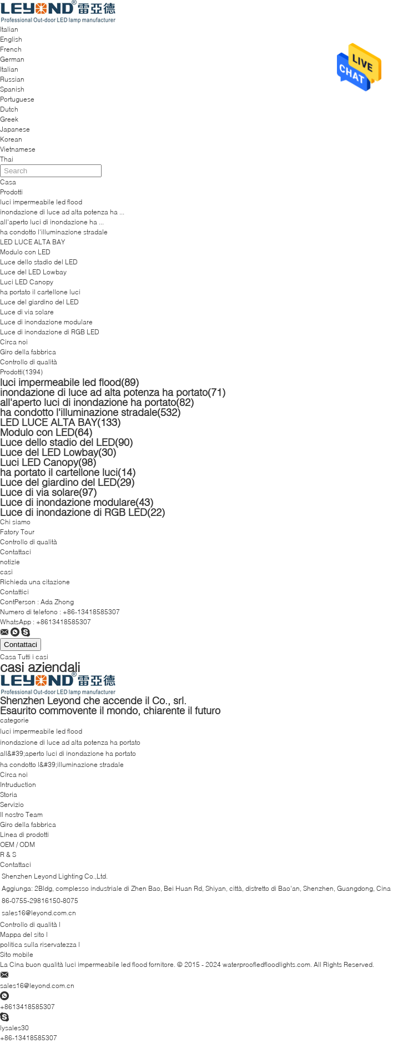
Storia (8, 794)
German (12, 59)
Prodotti (11, 192)
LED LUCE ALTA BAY (32, 242)
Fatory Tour (17, 532)
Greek (9, 119)
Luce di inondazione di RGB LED (49, 332)
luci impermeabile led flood (41, 202)
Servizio (12, 804)
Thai (6, 159)
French (11, 49)
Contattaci (15, 552)
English (11, 39)
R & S (8, 854)
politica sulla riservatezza (38, 944)
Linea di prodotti (24, 834)
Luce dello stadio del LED (39, 262)
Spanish (12, 89)
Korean (11, 139)
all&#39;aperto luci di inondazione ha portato (68, 753)
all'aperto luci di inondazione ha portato (97, 402)
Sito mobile (16, 954)
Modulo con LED (25, 252)
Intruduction (18, 784)
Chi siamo (15, 522)
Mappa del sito (22, 934)
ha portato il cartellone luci (40, 292)
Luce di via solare (27, 312)
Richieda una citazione (35, 582)
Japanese (15, 129)
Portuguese (17, 99)
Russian (12, 79)
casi (6, 572)
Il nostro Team (21, 814)
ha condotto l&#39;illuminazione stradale (62, 764)
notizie (10, 562)
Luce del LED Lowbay (33, 272)
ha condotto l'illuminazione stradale (54, 232)
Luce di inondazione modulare (46, 322)
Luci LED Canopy (26, 282)
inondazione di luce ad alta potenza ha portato (112, 392)
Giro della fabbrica (28, 352)
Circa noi (14, 342)
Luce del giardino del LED (39, 302)
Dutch (9, 109)
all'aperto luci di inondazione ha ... (52, 222)
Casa (8, 182)
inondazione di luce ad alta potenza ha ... (62, 212)
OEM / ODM (17, 844)
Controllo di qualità (28, 362)
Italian (9, 69)
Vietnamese (18, 149)
